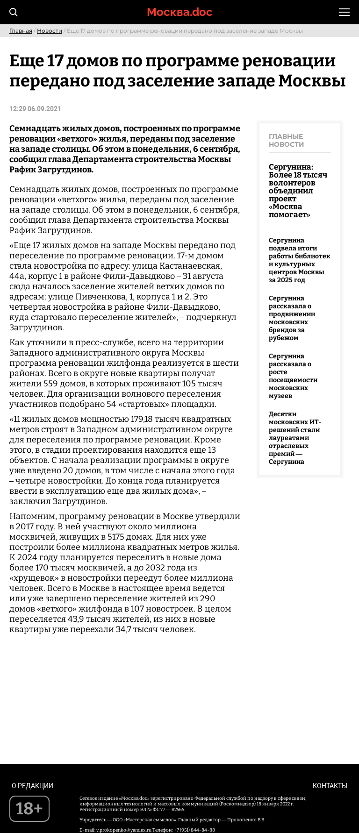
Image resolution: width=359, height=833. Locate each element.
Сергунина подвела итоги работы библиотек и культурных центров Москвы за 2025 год (299, 260)
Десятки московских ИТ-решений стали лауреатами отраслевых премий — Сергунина (295, 438)
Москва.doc (180, 12)
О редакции (32, 786)
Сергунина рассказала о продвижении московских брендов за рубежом (292, 318)
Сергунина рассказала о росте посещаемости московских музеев (293, 376)
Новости (49, 30)
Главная (20, 30)
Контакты (330, 786)
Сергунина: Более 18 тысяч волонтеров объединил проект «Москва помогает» (298, 191)
